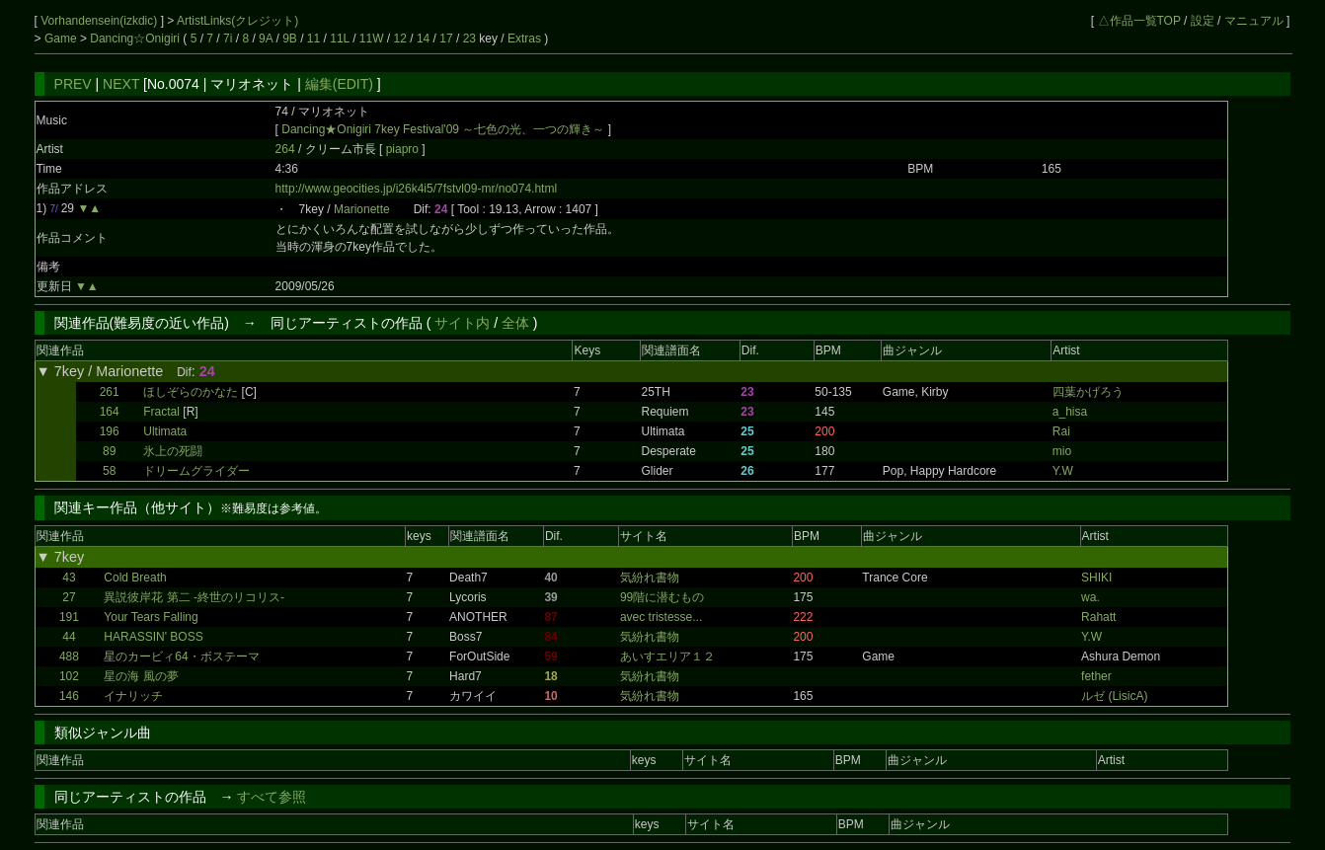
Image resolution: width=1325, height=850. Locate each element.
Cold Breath (135, 577)
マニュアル (1254, 21)
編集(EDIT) (339, 84)
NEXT (121, 84)
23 (469, 38)
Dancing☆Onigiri (136, 38)
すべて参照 (271, 797)
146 (69, 696)
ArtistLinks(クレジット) (237, 21)
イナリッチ (133, 696)
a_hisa (1069, 412)
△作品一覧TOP (1139, 21)
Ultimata (165, 431)
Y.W (1062, 471)
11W (371, 38)
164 (109, 412)
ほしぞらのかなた (190, 392)
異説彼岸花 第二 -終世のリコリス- (194, 597)
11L (340, 38)
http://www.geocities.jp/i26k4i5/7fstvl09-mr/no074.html (416, 188)
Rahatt (1098, 617)
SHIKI (1096, 577)
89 (109, 451)
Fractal (161, 412)
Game (62, 38)
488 (69, 656)
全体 (515, 323)
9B (289, 38)
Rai (1061, 431)
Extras (524, 38)
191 (69, 617)
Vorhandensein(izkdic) (100, 21)
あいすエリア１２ (667, 656)
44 (68, 637)
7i (227, 38)
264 (285, 149)
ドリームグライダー (196, 471)
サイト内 (462, 323)
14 (423, 38)
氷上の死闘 (172, 451)
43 (68, 577)
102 (69, 676)
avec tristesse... (661, 617)
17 (445, 38)
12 (400, 38)
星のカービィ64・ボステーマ (181, 656)
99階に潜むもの (662, 597)
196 (109, 431)
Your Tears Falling (150, 617)
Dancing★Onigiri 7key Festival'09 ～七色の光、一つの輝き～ (442, 129)
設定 (1202, 21)
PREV (73, 84)
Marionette (362, 209)
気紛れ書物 (649, 577)
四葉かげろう (1088, 392)
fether (1096, 676)
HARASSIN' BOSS (153, 637)
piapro (404, 149)
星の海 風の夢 (141, 676)
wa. (1090, 597)
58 (109, 471)
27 (68, 597)
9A (266, 38)
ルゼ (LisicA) (1114, 696)
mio (1061, 451)
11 (313, 38)
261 (109, 392)
